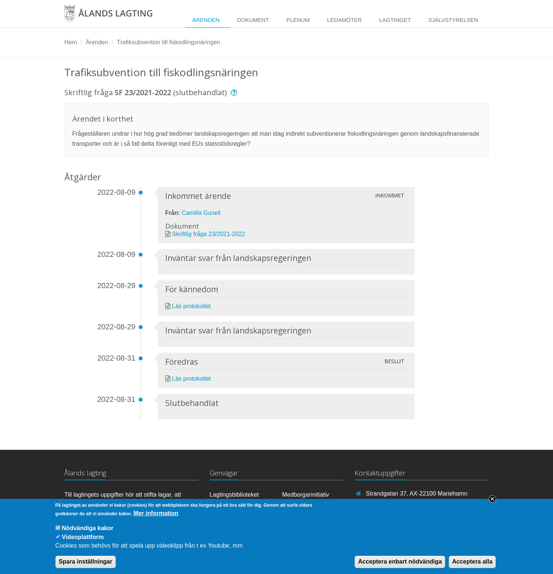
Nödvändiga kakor (88, 532)
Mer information (155, 518)
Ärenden (205, 20)
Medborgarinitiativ (305, 494)
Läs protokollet (191, 306)
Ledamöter (344, 20)
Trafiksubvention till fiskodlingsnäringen (168, 42)
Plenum (298, 20)
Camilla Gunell (201, 213)
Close (492, 503)
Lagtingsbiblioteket (234, 494)
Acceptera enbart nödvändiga (400, 566)
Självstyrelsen (453, 20)
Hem (70, 42)
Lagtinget (395, 20)
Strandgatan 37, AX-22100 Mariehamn (416, 493)
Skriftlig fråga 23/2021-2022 (208, 234)
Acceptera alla (472, 566)
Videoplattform (83, 541)
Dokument (253, 20)
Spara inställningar (85, 566)
